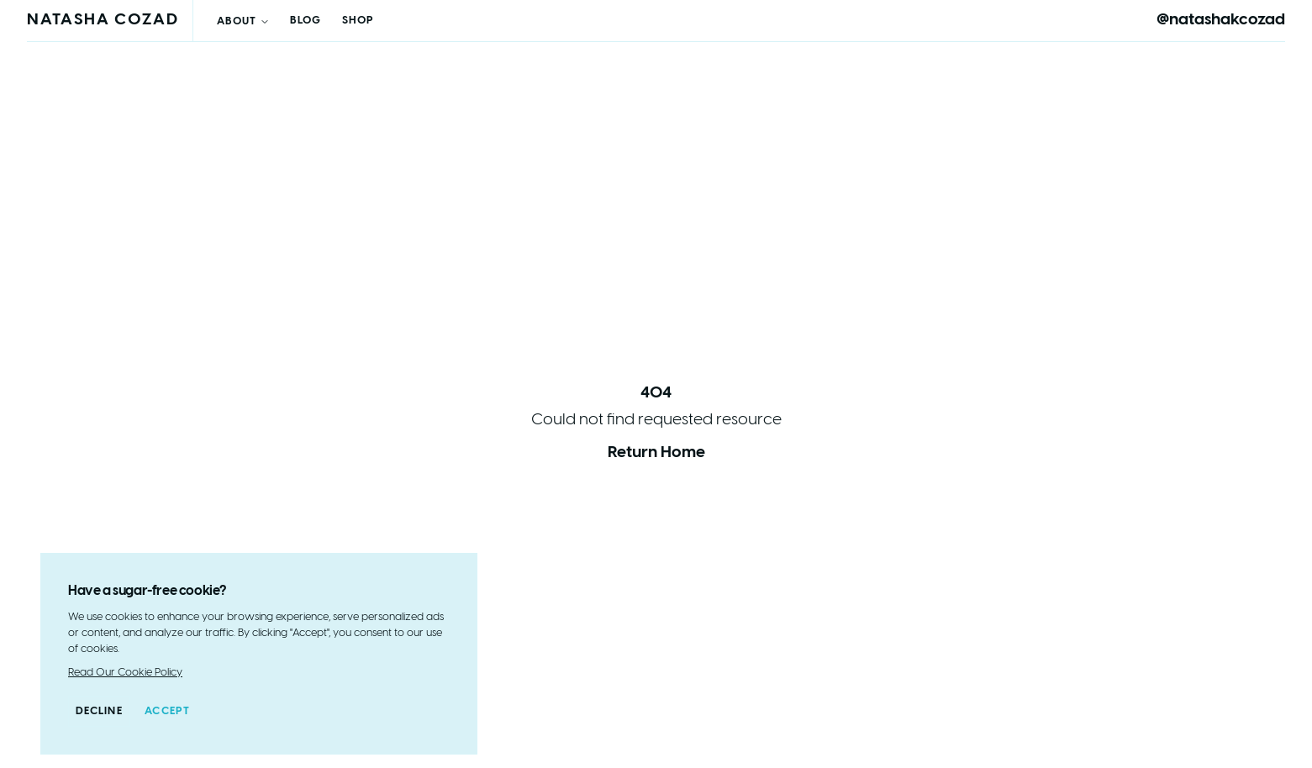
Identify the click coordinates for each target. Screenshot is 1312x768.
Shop (358, 20)
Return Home (656, 452)
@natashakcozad (1221, 20)
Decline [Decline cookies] (99, 711)
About (243, 21)
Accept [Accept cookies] (168, 711)
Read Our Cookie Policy (125, 672)
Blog (305, 20)
